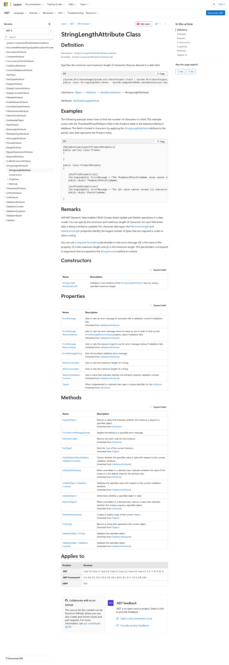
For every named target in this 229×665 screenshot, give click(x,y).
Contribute (57, 655)
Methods (181, 50)
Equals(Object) (69, 419)
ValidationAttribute (110, 92)
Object (78, 92)
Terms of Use (116, 655)
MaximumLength (70, 231)
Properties (182, 46)
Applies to (182, 54)
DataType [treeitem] (10, 74)
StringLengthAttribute (137, 128)
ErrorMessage (69, 318)
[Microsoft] (6, 4)
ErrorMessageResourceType (98, 334)
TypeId (65, 384)
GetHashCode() (69, 438)
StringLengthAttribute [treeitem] (20, 170)
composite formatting (87, 242)
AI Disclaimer (10, 655)
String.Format (108, 251)
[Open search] (214, 4)
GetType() (67, 448)
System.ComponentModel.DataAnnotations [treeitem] (27, 42)
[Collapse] (49, 24)
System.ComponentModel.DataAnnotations (95, 53)
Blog (43, 655)
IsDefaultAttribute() (71, 470)
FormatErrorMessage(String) (76, 432)
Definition (182, 29)
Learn (63, 23)
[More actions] (165, 23)
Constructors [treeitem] (15, 174)
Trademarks (131, 655)
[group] (114, 81)
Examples (181, 33)
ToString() (67, 523)
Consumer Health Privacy (91, 655)
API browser (83, 23)
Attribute (91, 92)
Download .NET (215, 12)
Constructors (183, 42)
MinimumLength (139, 226)
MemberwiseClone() (72, 514)
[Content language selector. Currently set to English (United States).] (18, 647)
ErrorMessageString (72, 353)
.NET (72, 23)
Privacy (69, 655)
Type (108, 448)
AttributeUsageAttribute (86, 100)
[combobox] (28, 30)
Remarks (181, 38)
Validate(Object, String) (73, 533)
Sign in (222, 4)
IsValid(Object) (69, 495)
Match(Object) (69, 501)
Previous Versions (28, 655)
